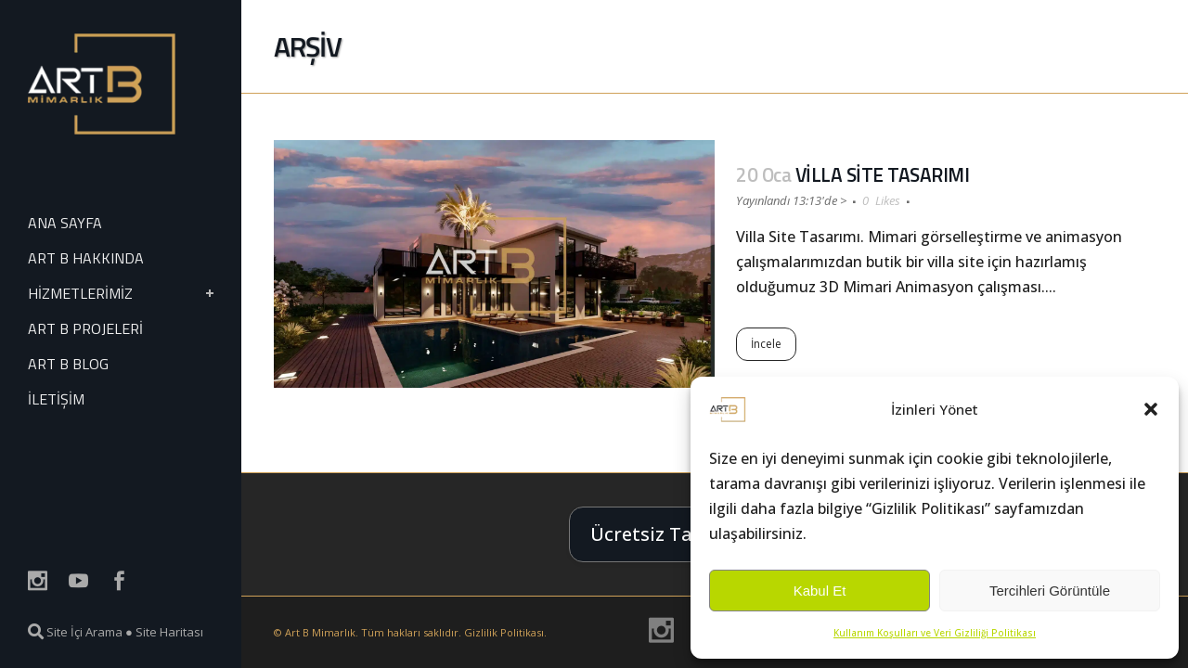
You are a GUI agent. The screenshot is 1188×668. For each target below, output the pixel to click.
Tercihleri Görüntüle (1049, 590)
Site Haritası (169, 631)
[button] (1151, 409)
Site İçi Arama (75, 631)
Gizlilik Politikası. (505, 632)
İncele (766, 344)
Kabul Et (820, 590)
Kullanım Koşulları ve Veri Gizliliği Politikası (934, 632)
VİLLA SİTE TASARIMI (882, 174)
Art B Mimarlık (320, 632)
